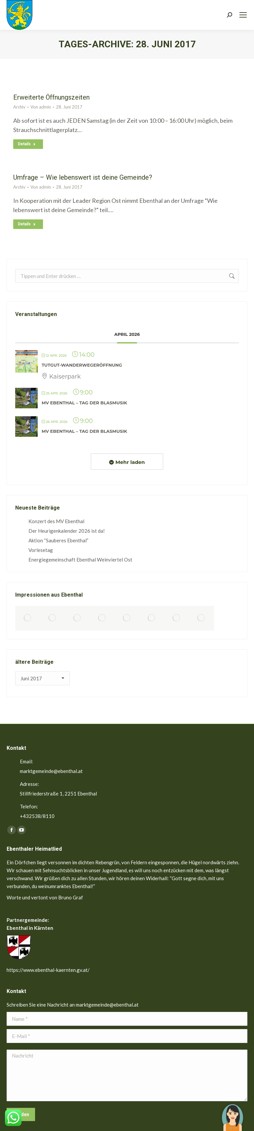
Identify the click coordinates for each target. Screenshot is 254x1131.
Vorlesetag (40, 550)
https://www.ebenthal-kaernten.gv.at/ (48, 970)
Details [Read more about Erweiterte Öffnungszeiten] (27, 144)
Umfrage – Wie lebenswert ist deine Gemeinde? (82, 177)
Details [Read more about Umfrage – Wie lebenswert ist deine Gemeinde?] (27, 224)
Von (40, 107)
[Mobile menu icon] (243, 15)
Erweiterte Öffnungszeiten (51, 97)
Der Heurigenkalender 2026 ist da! (66, 531)
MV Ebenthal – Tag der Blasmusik (84, 402)
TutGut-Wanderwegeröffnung (82, 365)
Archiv (19, 107)
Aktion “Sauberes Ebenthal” (58, 540)
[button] (232, 1112)
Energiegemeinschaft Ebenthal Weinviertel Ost (80, 560)
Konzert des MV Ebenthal (56, 521)
